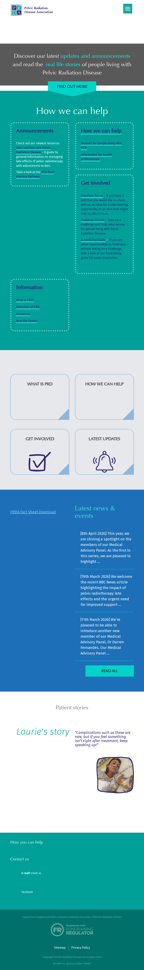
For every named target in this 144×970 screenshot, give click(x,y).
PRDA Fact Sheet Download (33, 512)
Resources (23, 314)
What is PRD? (25, 300)
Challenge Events (92, 220)
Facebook (27, 892)
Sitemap (60, 947)
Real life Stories (27, 321)
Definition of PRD (28, 307)
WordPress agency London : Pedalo (72, 963)
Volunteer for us (92, 195)
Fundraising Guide (93, 240)
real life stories (63, 64)
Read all (109, 671)
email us (31, 873)
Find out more (72, 86)
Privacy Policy (80, 947)
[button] (67, 810)
